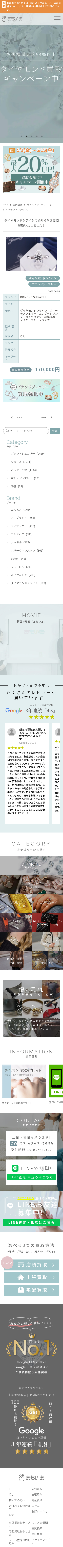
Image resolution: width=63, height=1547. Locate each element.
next (44, 417)
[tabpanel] (31, 71)
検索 (54, 431)
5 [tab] (41, 136)
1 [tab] (21, 136)
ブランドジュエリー (44, 284)
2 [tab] (26, 136)
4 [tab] (36, 136)
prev (19, 417)
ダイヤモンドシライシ (42, 278)
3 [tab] (31, 136)
